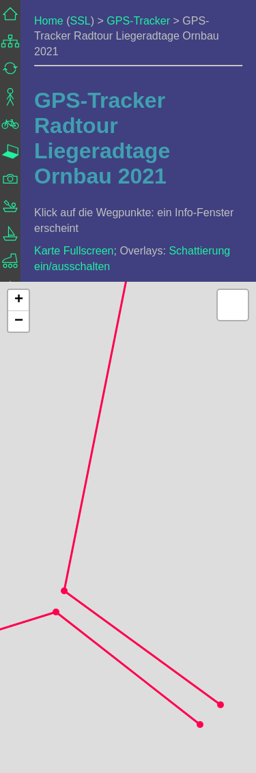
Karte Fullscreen (74, 251)
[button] (220, 704)
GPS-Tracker (138, 21)
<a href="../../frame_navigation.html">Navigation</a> (10, 219)
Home (48, 21)
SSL (80, 21)
